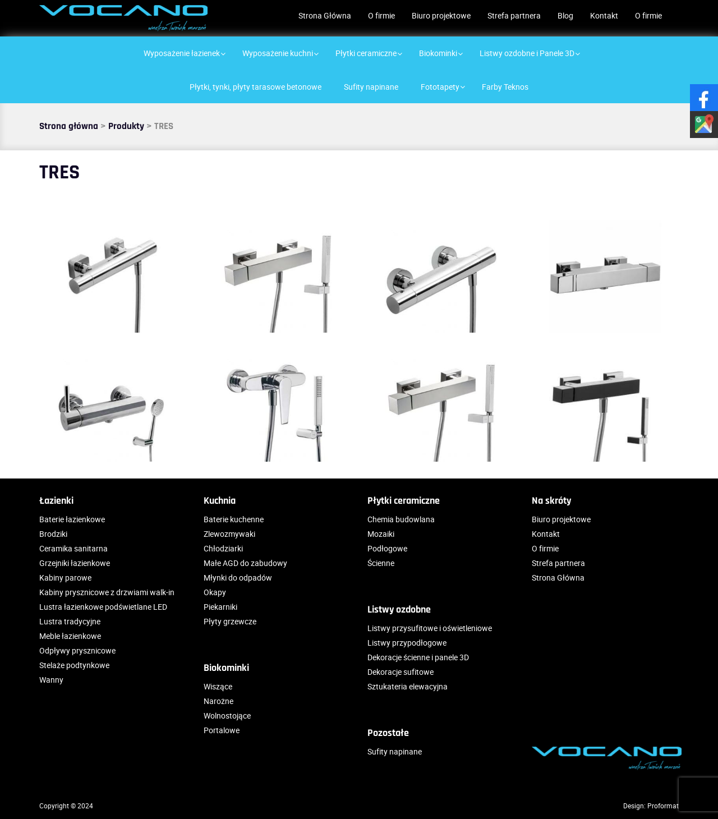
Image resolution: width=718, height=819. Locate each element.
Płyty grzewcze (230, 621)
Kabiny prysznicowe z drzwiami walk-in (106, 592)
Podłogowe (387, 548)
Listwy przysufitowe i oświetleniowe (429, 628)
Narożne (218, 701)
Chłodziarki (223, 548)
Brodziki (53, 533)
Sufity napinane (394, 751)
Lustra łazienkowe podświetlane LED (103, 606)
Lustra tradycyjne (69, 621)
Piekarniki (220, 606)
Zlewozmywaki (229, 533)
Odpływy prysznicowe (77, 650)
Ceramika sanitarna (73, 548)
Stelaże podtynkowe (74, 665)
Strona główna (68, 126)
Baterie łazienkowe (72, 519)
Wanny (51, 679)
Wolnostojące (227, 715)
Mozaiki (380, 533)
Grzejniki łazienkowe (74, 563)
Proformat (663, 805)
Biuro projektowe (441, 15)
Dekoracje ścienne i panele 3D (418, 657)
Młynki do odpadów (238, 577)
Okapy (215, 592)
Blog (565, 15)
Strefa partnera (514, 15)
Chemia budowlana (401, 519)
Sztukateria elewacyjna (407, 686)
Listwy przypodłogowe (407, 642)
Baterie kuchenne (234, 519)
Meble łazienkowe (70, 636)
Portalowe (222, 730)
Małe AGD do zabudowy (245, 563)
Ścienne (380, 563)
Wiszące (218, 686)
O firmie (381, 15)
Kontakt (604, 15)
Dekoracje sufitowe (400, 671)
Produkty (126, 126)
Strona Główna (324, 15)
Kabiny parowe (65, 577)
